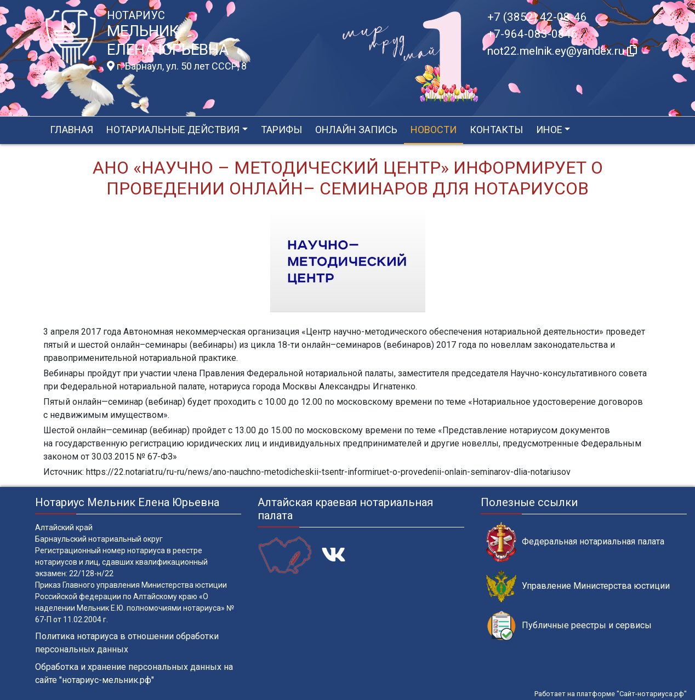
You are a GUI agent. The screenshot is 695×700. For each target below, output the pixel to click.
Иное (549, 129)
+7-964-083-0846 (532, 34)
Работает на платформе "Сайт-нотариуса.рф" (610, 694)
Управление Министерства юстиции (578, 586)
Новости (434, 129)
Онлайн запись (356, 129)
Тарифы (281, 129)
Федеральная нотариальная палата (575, 542)
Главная (71, 129)
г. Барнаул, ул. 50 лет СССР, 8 (177, 66)
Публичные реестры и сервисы (569, 626)
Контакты (496, 129)
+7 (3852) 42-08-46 (537, 17)
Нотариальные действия (173, 129)
